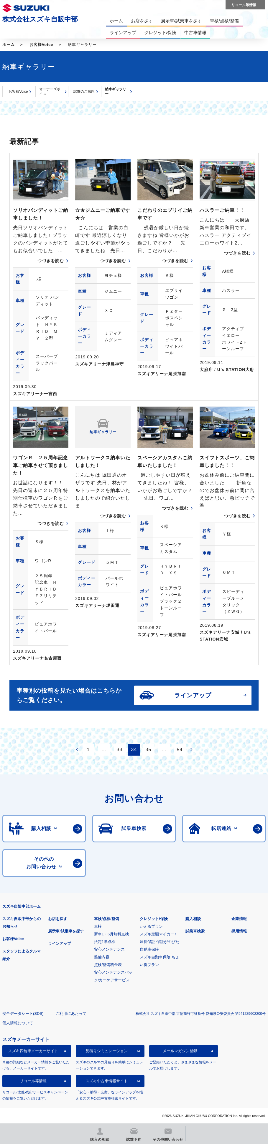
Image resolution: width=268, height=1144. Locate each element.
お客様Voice (41, 44)
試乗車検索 (195, 931)
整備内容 (101, 957)
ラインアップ (59, 943)
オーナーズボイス (49, 91)
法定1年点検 (104, 942)
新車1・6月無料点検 (111, 934)
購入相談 (193, 919)
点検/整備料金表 (108, 964)
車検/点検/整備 (106, 919)
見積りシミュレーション (107, 1051)
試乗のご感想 (84, 91)
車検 (98, 926)
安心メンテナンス (109, 949)
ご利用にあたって (71, 1013)
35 (149, 749)
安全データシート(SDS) (22, 1013)
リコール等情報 (33, 1081)
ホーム (8, 44)
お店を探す (57, 919)
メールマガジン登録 (180, 1051)
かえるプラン (151, 926)
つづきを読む (50, 260)
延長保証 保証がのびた (159, 942)
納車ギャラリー (115, 91)
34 (134, 749)
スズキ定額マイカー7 (158, 934)
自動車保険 (149, 949)
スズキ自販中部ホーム (21, 906)
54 (180, 749)
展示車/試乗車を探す (66, 931)
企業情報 (239, 919)
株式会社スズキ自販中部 (40, 19)
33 (120, 749)
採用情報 (239, 931)
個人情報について (17, 1023)
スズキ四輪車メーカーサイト (33, 1051)
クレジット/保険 (154, 919)
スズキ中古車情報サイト (107, 1081)
